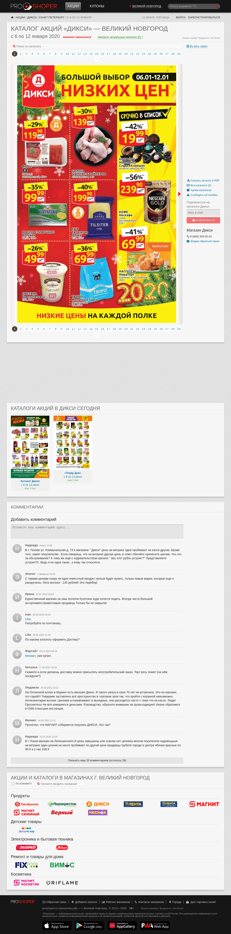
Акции (73, 6)
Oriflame (62, 882)
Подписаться (203, 220)
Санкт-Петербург (51, 17)
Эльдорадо (26, 847)
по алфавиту (22, 783)
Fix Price (26, 865)
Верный (62, 812)
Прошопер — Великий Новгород (34, 6)
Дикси (31, 17)
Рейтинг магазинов (116, 902)
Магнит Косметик (26, 882)
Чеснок (98, 812)
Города (174, 902)
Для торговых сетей (201, 902)
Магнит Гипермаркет (26, 812)
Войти (180, 17)
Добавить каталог (84, 902)
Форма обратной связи (203, 241)
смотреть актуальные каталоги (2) (120, 37)
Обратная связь (54, 902)
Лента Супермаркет (169, 804)
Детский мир (26, 830)
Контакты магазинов (149, 902)
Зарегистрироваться (204, 17)
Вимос (62, 865)
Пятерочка (26, 804)
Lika (28, 619)
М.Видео (62, 847)
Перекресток (62, 804)
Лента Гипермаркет (133, 804)
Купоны (97, 6)
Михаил (30, 655)
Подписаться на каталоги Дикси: (198, 204)
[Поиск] (194, 6)
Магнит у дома (204, 804)
